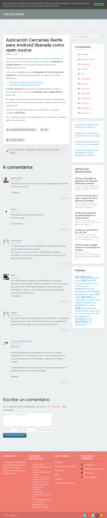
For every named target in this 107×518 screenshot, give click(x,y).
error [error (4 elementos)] (84, 291)
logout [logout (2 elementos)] (84, 300)
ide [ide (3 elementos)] (87, 294)
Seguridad (84, 93)
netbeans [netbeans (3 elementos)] (79, 303)
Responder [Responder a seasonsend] (64, 264)
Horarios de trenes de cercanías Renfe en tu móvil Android (85, 215)
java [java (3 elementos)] (94, 297)
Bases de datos (86, 59)
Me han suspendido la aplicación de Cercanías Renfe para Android (86, 180)
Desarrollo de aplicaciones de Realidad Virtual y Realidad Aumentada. (86, 152)
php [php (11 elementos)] (78, 308)
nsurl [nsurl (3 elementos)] (94, 303)
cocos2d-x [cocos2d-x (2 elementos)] (85, 286)
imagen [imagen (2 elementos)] (91, 294)
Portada (14, 25)
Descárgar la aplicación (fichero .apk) (26, 82)
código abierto (31, 150)
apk (23, 150)
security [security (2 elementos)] (81, 313)
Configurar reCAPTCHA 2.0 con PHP (41, 494)
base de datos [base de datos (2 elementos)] (85, 283)
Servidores (84, 98)
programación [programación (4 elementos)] (89, 308)
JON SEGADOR (13, 14)
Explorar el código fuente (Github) (24, 85)
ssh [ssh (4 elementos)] (97, 313)
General (83, 69)
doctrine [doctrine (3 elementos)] (90, 289)
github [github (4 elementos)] (81, 294)
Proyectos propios (26, 130)
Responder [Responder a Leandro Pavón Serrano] (64, 382)
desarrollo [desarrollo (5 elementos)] (81, 288)
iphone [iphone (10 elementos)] (86, 297)
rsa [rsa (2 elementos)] (76, 313)
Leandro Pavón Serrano (21, 341)
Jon (45, 130)
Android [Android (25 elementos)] (83, 277)
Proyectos (67, 25)
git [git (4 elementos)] (76, 294)
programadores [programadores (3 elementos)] (82, 311)
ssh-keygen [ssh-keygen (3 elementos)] (80, 316)
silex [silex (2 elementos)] (93, 313)
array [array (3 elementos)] (77, 283)
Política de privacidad (64, 483)
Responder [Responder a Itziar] (64, 301)
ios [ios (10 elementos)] (97, 294)
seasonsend (16, 241)
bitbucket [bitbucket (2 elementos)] (94, 283)
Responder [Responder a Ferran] (64, 229)
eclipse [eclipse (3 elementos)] (78, 291)
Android (14, 130)
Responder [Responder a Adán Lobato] (64, 198)
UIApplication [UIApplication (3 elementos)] (81, 324)
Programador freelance (65, 466)
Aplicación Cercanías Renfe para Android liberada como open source (35, 45)
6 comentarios (16, 140)
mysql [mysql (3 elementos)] (97, 300)
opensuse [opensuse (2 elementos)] (92, 305)
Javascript (84, 79)
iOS (81, 74)
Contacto (95, 25)
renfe (57, 150)
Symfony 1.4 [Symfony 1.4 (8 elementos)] (83, 318)
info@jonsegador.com (93, 469)
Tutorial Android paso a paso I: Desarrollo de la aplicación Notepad (86, 198)
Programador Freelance (40, 25)
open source (48, 150)
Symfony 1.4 (85, 108)
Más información (52, 6)
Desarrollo (84, 64)
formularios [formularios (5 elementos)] (93, 291)
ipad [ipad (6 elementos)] (77, 297)
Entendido (99, 4)
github (40, 150)
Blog (81, 25)
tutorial (12, 153)
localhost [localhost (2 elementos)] (78, 300)
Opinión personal (83, 84)
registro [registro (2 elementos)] (92, 311)
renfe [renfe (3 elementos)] (98, 311)
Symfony (83, 103)
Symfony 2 (84, 113)
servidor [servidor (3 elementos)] (87, 313)
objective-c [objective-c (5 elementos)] (81, 305)
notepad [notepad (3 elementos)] (88, 303)
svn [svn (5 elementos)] (88, 316)
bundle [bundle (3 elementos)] (78, 286)
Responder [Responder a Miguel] (64, 330)
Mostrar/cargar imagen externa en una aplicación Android (87, 247)
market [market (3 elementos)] (91, 300)
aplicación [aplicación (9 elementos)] (88, 280)
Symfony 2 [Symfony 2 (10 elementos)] (83, 321)
